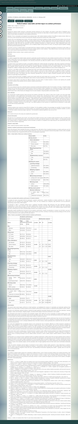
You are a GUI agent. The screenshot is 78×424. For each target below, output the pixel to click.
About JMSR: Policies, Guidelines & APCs (24, 8)
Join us (59, 5)
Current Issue (39, 8)
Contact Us (23, 11)
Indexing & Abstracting (12, 11)
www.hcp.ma (42, 386)
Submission (54, 8)
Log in (64, 5)
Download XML (19, 21)
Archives (47, 8)
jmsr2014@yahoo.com (72, 5)
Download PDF (28, 21)
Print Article (11, 21)
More (30, 11)
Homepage (9, 8)
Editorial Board (63, 8)
